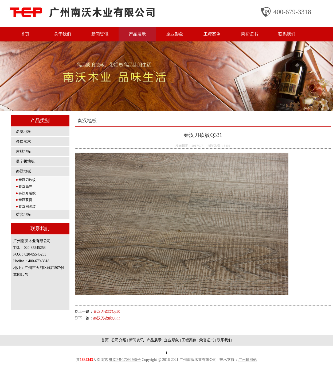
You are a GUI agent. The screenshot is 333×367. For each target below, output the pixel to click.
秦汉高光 (24, 186)
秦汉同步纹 (26, 206)
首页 (25, 34)
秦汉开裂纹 (26, 193)
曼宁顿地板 (25, 161)
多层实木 (23, 142)
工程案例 (212, 34)
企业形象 (174, 34)
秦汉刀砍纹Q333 (106, 318)
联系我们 (286, 34)
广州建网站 (247, 360)
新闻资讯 (99, 34)
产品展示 (137, 34)
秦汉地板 (23, 171)
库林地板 (23, 151)
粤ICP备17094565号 (125, 360)
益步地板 (23, 215)
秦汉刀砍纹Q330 (106, 312)
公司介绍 (118, 340)
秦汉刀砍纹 (26, 180)
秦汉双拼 (24, 200)
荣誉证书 (249, 34)
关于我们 (62, 34)
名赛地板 (23, 132)
